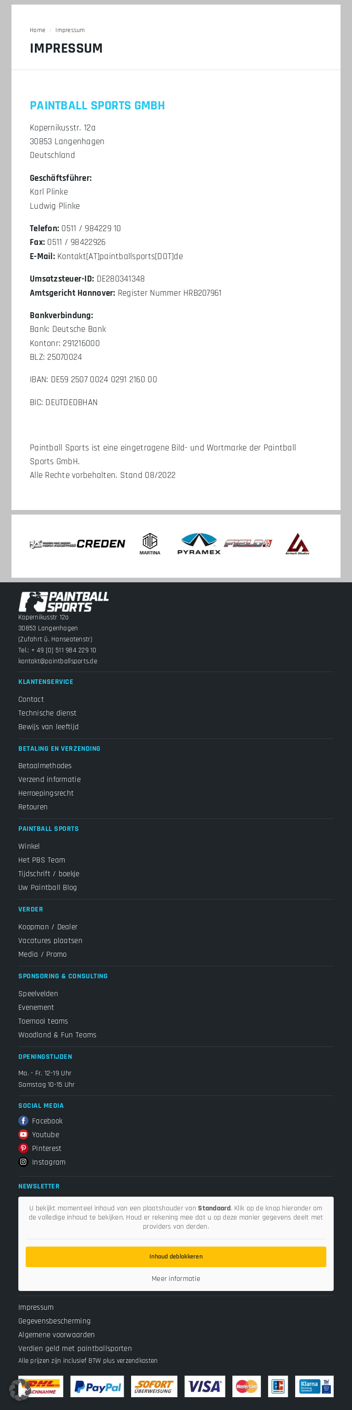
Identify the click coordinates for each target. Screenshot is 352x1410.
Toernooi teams (43, 1021)
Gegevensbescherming (54, 1321)
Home (37, 30)
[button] (20, 1390)
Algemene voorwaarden (56, 1335)
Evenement (36, 1008)
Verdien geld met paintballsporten (75, 1349)
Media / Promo (42, 954)
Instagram (42, 1162)
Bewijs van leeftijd (48, 727)
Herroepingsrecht (46, 793)
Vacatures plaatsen (50, 941)
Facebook (40, 1121)
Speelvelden (38, 994)
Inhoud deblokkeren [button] (176, 1257)
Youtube (38, 1134)
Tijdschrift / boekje (48, 874)
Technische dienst (47, 713)
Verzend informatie (49, 780)
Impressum (36, 1307)
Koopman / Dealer (47, 927)
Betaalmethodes (45, 766)
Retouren (33, 807)
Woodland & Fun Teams (57, 1035)
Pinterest (39, 1148)
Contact (31, 699)
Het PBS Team (41, 860)
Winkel (29, 846)
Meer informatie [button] (176, 1279)
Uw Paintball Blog (47, 888)
